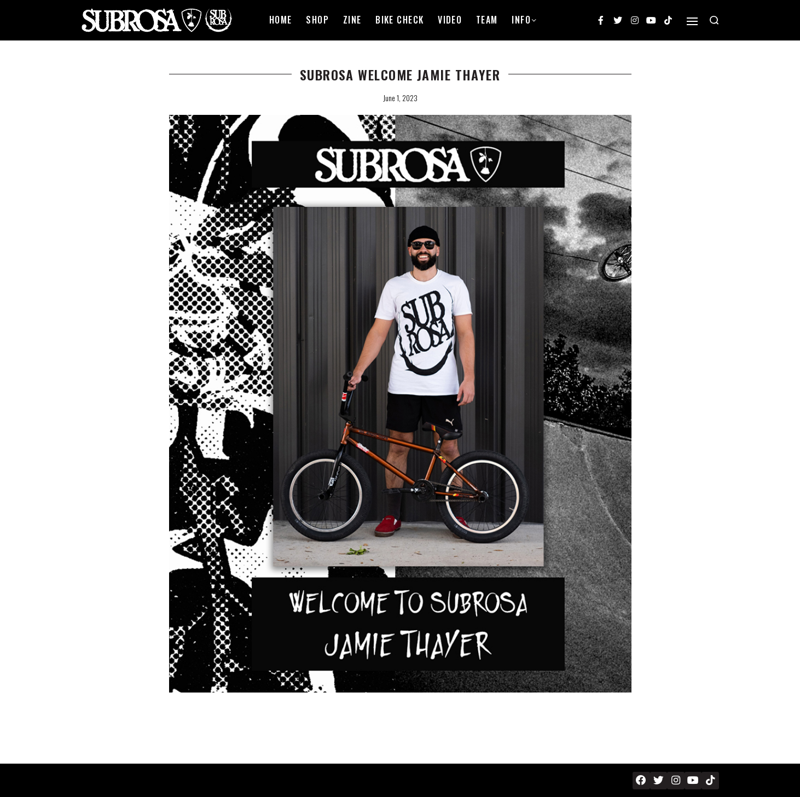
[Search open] (714, 20)
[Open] (692, 21)
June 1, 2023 (400, 97)
